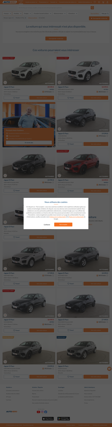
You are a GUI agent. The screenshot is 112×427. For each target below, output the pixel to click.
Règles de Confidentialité (76, 217)
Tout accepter (63, 224)
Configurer (47, 224)
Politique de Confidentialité (58, 217)
